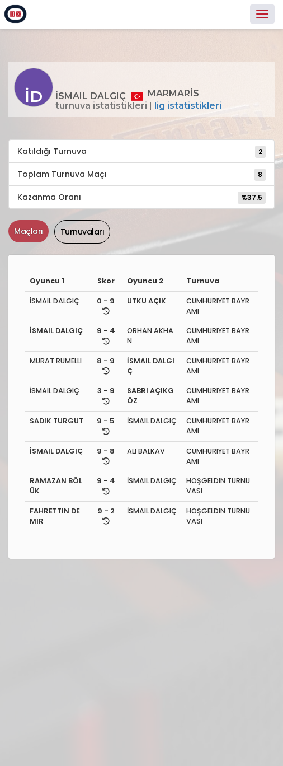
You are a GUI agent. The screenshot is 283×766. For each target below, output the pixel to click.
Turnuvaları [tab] (82, 231)
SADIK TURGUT (56, 421)
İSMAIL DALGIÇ (54, 301)
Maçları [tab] (28, 231)
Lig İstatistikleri (187, 105)
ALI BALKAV (146, 451)
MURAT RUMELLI (56, 361)
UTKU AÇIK (146, 301)
